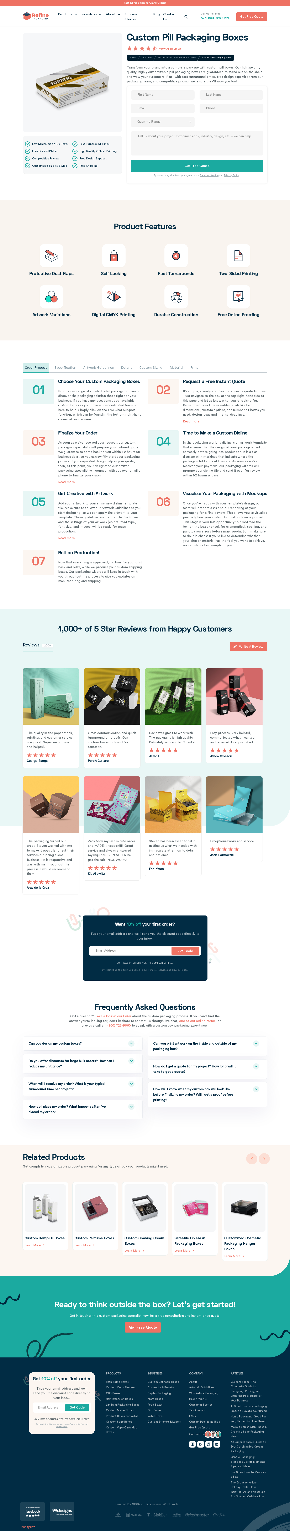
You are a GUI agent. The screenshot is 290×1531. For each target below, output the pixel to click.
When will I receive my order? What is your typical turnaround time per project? (72, 1086)
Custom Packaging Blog (204, 1421)
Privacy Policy (231, 175)
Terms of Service (209, 175)
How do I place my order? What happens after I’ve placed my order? (72, 1108)
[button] (41, 3)
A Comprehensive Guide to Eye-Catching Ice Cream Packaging (248, 1446)
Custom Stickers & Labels (164, 1421)
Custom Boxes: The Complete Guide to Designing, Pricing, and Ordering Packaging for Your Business (246, 1391)
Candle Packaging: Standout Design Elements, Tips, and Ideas (249, 1461)
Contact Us (172, 16)
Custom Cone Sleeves (120, 1387)
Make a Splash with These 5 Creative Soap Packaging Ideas (249, 1431)
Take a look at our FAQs (113, 1016)
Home (133, 57)
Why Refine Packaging (203, 1393)
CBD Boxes (113, 1393)
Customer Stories (201, 1404)
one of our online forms (197, 1020)
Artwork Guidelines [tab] (98, 367)
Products (66, 16)
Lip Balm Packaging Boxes (122, 1404)
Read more (191, 421)
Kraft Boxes (155, 1398)
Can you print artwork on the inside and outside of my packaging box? (197, 1045)
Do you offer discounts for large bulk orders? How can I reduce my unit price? (72, 1063)
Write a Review (248, 646)
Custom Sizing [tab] (151, 367)
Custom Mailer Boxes (120, 1410)
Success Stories (137, 16)
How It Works (198, 1398)
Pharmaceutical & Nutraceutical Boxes (177, 57)
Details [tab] (126, 367)
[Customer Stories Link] (170, 1515)
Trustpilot (27, 1527)
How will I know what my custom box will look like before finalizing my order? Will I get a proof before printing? (197, 1093)
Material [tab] (176, 367)
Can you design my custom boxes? (72, 1043)
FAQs (192, 1416)
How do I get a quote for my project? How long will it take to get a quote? (197, 1068)
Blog (156, 16)
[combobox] (163, 122)
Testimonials (197, 1410)
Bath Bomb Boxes (117, 1381)
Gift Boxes (155, 1410)
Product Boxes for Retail (122, 1416)
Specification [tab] (65, 367)
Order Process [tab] (36, 367)
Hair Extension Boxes (119, 1398)
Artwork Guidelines (201, 1387)
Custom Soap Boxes (119, 1421)
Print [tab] (194, 367)
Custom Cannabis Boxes (163, 1381)
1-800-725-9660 (215, 16)
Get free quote (251, 16)
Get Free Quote (199, 1427)
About (111, 16)
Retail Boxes (156, 1416)
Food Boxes (155, 1404)
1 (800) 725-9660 (118, 1025)
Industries (89, 16)
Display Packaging (159, 1393)
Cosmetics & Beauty (161, 1387)
